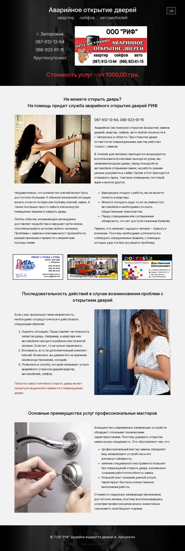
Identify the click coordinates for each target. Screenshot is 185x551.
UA (171, 12)
